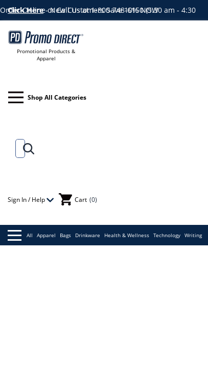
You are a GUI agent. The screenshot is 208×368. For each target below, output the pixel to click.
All (20, 235)
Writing (193, 235)
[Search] (18, 148)
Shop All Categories (47, 97)
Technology (166, 235)
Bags (65, 235)
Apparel (46, 235)
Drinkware (87, 235)
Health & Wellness (126, 235)
